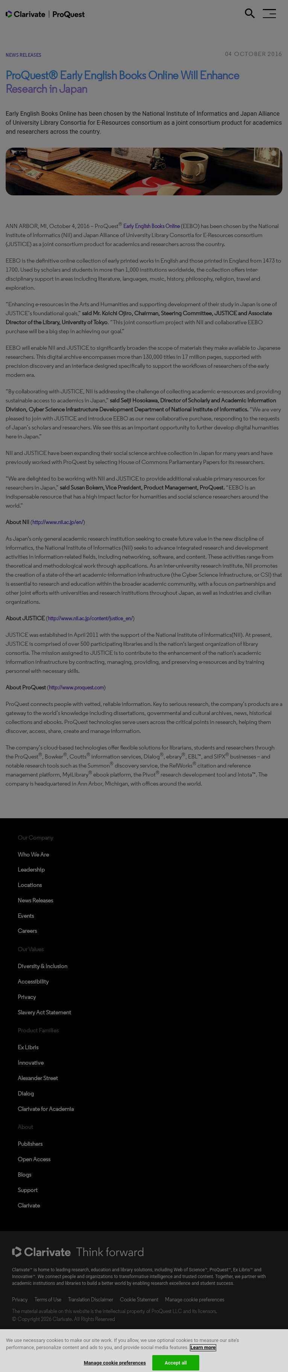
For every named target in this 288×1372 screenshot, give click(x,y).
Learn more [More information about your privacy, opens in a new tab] (203, 1356)
